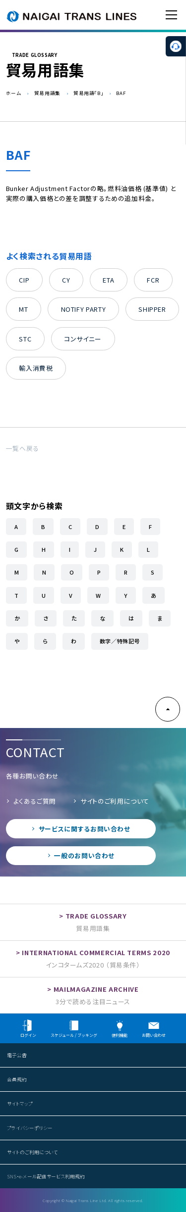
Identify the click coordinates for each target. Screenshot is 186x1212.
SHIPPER (152, 309)
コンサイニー (83, 338)
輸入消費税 (36, 368)
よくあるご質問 (34, 801)
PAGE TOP (167, 709)
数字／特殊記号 (120, 641)
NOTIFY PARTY (83, 309)
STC (25, 338)
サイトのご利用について (114, 801)
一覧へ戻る (22, 448)
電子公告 (17, 1055)
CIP (24, 280)
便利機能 (119, 1028)
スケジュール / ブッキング (74, 1028)
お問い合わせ (154, 1028)
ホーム (13, 93)
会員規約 (17, 1079)
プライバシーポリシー (30, 1127)
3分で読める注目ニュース (93, 1001)
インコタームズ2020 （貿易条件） (93, 965)
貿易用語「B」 (88, 93)
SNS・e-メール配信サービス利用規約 (46, 1176)
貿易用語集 (47, 93)
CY (66, 280)
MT (23, 309)
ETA (108, 280)
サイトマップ (20, 1103)
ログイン (28, 1028)
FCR (153, 280)
